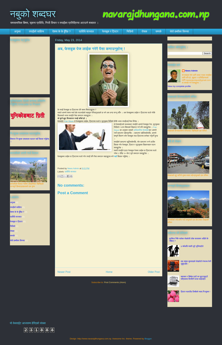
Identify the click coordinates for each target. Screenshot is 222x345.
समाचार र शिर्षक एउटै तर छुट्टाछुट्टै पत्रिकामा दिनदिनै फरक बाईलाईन (194, 277)
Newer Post (64, 272)
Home (109, 272)
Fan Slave (69, 121)
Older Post (154, 272)
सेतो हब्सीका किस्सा (179, 31)
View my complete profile (179, 86)
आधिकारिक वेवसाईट (141, 130)
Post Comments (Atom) (115, 282)
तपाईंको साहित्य (36, 31)
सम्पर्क (158, 31)
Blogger (148, 338)
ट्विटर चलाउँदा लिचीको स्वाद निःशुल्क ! (195, 291)
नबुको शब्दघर (33, 14)
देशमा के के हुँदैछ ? (61, 31)
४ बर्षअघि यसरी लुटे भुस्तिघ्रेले (192, 246)
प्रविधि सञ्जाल (86, 31)
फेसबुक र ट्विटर (110, 31)
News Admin (191, 70)
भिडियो (130, 31)
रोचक (144, 31)
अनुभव (17, 31)
